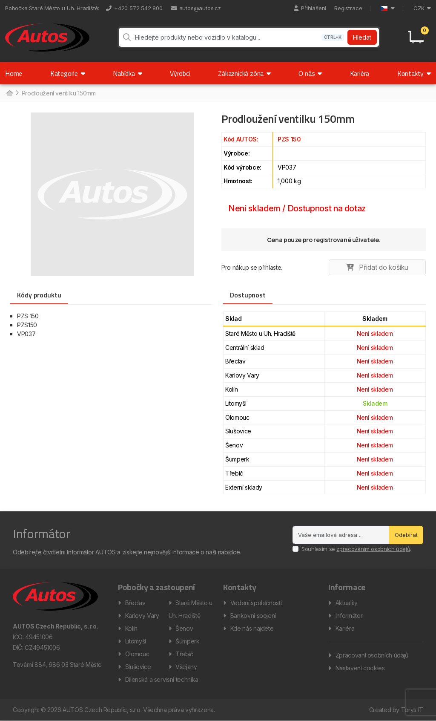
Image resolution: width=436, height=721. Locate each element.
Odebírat (406, 534)
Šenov (184, 628)
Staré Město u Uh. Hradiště (190, 610)
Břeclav (135, 603)
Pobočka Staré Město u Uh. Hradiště (51, 8)
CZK (422, 8)
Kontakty (414, 74)
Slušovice (138, 667)
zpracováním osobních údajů (373, 549)
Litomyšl (135, 641)
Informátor (349, 616)
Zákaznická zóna (244, 74)
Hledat (362, 37)
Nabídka (127, 74)
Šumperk (187, 641)
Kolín (131, 628)
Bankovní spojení (253, 616)
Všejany (186, 667)
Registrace (348, 8)
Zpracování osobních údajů (372, 655)
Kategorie (67, 74)
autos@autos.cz (196, 8)
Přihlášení (310, 8)
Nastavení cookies (360, 668)
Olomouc (137, 654)
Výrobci (180, 74)
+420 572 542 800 (134, 8)
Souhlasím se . (356, 549)
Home (13, 74)
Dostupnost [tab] (248, 295)
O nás (310, 74)
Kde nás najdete (252, 628)
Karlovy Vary (142, 616)
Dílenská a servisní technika (161, 680)
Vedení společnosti (256, 603)
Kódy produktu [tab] (39, 295)
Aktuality (347, 603)
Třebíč (184, 654)
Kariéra (360, 74)
